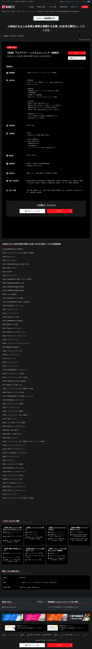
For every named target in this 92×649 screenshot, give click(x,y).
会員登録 (84, 7)
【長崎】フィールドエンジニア (10, 454)
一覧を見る (39, 599)
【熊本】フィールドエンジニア (10, 405)
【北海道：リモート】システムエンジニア (13, 443)
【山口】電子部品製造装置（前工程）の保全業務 (15, 301)
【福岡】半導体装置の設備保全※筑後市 (13, 286)
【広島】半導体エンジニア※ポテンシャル (13, 469)
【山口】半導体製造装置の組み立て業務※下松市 (15, 264)
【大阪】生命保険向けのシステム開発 (12, 297)
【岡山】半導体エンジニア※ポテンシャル (13, 331)
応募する (76, 53)
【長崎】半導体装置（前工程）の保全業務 (13, 379)
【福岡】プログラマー (8, 458)
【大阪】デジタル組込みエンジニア (12, 480)
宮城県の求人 (23, 575)
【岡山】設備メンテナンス (9, 267)
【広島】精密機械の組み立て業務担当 (12, 249)
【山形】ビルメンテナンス (9, 491)
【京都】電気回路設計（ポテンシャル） (13, 398)
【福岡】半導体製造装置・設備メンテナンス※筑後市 (17, 279)
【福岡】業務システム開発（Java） (12, 431)
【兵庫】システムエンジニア (10, 338)
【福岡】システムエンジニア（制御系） (13, 402)
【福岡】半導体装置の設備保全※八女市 (13, 282)
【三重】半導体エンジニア (9, 417)
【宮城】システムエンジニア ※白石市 (12, 472)
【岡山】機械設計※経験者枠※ (10, 346)
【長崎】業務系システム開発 (10, 323)
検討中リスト (75, 7)
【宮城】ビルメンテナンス (9, 275)
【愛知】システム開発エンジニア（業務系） (14, 420)
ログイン (64, 1)
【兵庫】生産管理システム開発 (10, 316)
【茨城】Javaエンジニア (9, 256)
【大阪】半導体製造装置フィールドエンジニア (15, 368)
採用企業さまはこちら (74, 1)
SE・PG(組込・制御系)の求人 (51, 579)
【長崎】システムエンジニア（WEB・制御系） (15, 376)
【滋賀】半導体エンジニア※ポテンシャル (13, 487)
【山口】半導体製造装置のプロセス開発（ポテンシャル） (18, 394)
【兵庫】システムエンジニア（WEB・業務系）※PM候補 (18, 495)
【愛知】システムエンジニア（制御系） (13, 409)
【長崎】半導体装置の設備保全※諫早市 (13, 290)
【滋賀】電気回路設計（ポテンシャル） (13, 305)
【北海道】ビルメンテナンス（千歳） (12, 476)
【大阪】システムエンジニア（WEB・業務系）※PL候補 (17, 387)
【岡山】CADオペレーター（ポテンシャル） (14, 335)
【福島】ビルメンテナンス (9, 260)
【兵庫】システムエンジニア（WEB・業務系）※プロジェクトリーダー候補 (23, 439)
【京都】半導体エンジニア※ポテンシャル (13, 446)
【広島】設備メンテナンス (9, 435)
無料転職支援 (63, 7)
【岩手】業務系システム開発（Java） (12, 383)
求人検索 (31, 7)
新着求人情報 (41, 7)
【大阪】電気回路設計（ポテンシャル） (13, 465)
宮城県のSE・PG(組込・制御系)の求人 (30, 584)
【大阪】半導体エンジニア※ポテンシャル (13, 424)
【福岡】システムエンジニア (10, 361)
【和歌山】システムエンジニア (10, 353)
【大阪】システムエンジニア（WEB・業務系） (15, 413)
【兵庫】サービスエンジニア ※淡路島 (13, 372)
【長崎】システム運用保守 (9, 294)
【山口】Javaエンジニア (9, 357)
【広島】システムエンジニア (10, 308)
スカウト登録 (52, 7)
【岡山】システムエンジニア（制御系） (13, 461)
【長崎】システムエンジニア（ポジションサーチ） (16, 342)
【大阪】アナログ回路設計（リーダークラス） (15, 450)
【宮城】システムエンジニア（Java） (12, 349)
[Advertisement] (46, 225)
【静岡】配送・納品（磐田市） (10, 428)
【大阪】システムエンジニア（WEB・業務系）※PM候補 (18, 252)
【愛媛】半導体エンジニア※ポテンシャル (13, 484)
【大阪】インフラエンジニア (10, 312)
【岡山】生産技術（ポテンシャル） (12, 327)
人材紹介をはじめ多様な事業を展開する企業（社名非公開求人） (64, 11)
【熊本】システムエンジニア (10, 364)
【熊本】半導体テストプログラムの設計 (13, 390)
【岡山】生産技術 (7, 271)
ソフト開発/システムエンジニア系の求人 (30, 579)
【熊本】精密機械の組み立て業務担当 (12, 320)
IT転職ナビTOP (5, 11)
